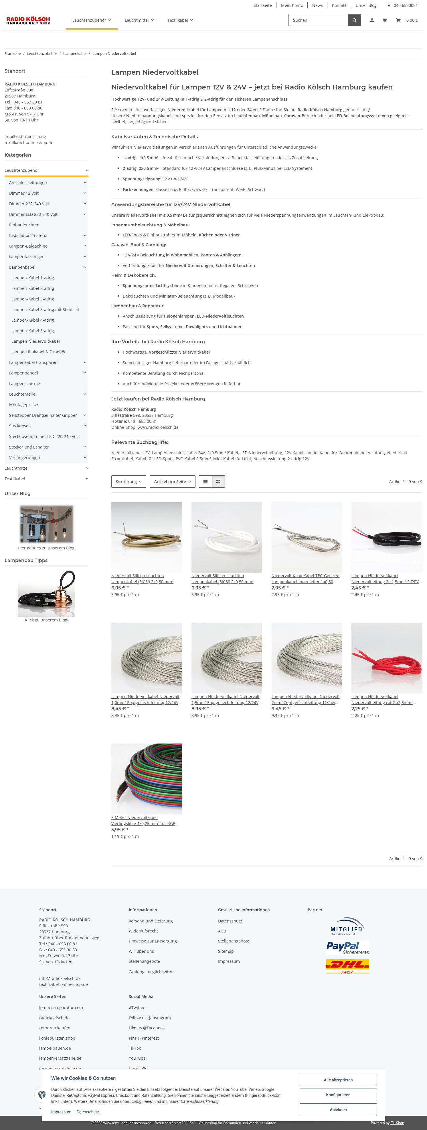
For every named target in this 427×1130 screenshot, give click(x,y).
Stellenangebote (144, 961)
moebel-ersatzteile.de (60, 1068)
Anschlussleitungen (28, 182)
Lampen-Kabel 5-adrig (32, 330)
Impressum (61, 1112)
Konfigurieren (338, 1095)
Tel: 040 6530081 (402, 5)
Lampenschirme (24, 383)
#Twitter (137, 1007)
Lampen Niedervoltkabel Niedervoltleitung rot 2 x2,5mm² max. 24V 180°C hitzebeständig (382, 699)
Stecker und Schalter (29, 447)
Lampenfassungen (27, 256)
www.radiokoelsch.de (158, 427)
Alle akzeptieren (338, 1080)
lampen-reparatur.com (61, 1007)
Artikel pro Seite (170, 481)
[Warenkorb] (407, 20)
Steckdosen (20, 426)
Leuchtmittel (17, 468)
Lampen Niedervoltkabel (35, 341)
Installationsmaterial (29, 235)
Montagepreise (23, 404)
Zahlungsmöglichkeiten (151, 971)
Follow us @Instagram (150, 1018)
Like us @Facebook (147, 1028)
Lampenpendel (23, 373)
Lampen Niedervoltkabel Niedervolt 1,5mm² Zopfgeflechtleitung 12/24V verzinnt (225, 699)
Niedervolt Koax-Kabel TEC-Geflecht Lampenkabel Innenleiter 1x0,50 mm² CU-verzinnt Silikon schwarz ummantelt (306, 579)
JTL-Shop (397, 1122)
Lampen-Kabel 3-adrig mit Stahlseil (45, 309)
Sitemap (226, 951)
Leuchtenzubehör (22, 170)
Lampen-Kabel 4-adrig (32, 320)
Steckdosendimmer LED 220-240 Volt (44, 436)
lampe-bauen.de (55, 1048)
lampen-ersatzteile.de (60, 1058)
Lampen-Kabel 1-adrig (32, 277)
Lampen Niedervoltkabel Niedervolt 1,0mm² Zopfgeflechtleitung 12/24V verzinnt (145, 699)
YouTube (137, 1058)
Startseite (263, 5)
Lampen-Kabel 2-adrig (32, 288)
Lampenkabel (22, 267)
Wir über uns (141, 951)
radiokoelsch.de (54, 1018)
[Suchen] (318, 20)
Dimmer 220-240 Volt (29, 203)
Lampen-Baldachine (28, 246)
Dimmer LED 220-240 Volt (33, 214)
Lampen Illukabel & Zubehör (38, 351)
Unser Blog (366, 5)
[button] (372, 20)
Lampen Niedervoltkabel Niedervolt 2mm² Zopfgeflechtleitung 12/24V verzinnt (306, 699)
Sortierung (126, 481)
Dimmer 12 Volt (24, 193)
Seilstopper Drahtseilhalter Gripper (43, 415)
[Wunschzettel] (385, 20)
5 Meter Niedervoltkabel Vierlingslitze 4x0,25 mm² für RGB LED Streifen (143, 820)
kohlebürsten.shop (57, 1038)
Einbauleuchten (24, 225)
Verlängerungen (24, 457)
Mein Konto (292, 5)
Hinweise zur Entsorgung (153, 941)
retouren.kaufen (54, 1028)
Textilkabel (15, 478)
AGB (222, 931)
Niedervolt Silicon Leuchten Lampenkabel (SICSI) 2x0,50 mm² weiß (222, 579)
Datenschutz (88, 1112)
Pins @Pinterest (144, 1038)
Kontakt (339, 5)
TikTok (135, 1048)
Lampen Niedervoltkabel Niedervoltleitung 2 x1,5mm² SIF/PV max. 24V (385, 579)
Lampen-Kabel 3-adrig (32, 299)
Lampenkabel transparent (34, 362)
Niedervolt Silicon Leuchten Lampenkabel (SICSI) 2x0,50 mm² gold (142, 579)
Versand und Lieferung (151, 921)
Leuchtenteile (22, 394)
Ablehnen (338, 1109)
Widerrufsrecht (143, 931)
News (317, 5)
